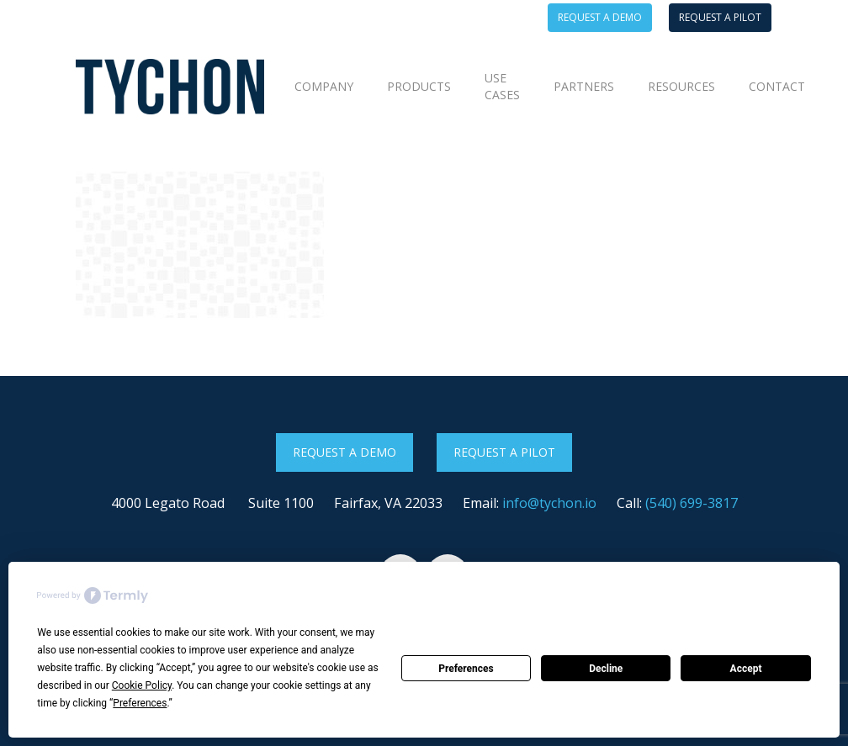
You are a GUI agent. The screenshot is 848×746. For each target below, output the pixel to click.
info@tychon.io (549, 503)
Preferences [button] (140, 703)
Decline (606, 669)
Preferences (466, 669)
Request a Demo (344, 452)
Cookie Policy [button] (142, 685)
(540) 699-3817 (691, 503)
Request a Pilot (504, 452)
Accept (746, 669)
